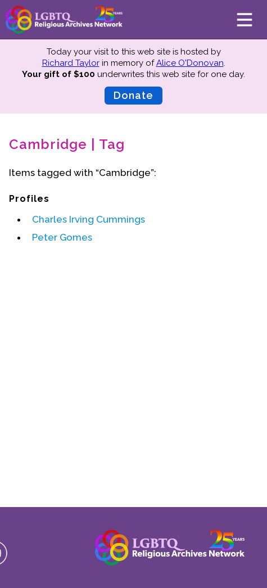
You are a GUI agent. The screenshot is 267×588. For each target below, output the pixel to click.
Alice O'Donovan (190, 63)
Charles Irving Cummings (88, 219)
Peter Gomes (62, 237)
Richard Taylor (70, 63)
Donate (133, 95)
